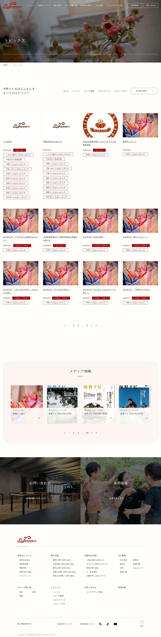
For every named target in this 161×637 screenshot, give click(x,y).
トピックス (30, 5)
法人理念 (123, 560)
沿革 (121, 568)
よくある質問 (91, 572)
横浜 (34, 592)
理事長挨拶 (23, 564)
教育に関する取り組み (62, 560)
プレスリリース (104, 91)
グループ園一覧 (24, 587)
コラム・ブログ (120, 91)
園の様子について (65, 624)
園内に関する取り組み (62, 568)
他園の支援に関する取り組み (64, 572)
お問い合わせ (151, 5)
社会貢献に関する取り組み (63, 564)
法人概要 (122, 556)
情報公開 (123, 572)
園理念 (135, 560)
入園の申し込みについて (96, 576)
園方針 (122, 564)
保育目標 (136, 564)
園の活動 (55, 556)
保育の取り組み (25, 572)
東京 (21, 592)
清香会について (24, 556)
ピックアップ (24, 576)
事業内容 (23, 568)
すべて (66, 91)
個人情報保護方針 (24, 624)
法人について (138, 568)
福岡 (21, 596)
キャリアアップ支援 (94, 592)
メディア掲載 (89, 91)
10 (87, 433)
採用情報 (134, 5)
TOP (5, 65)
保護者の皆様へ (91, 556)
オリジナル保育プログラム (97, 564)
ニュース (76, 91)
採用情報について (87, 624)
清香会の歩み (24, 560)
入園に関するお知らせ (95, 560)
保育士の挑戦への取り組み (63, 576)
